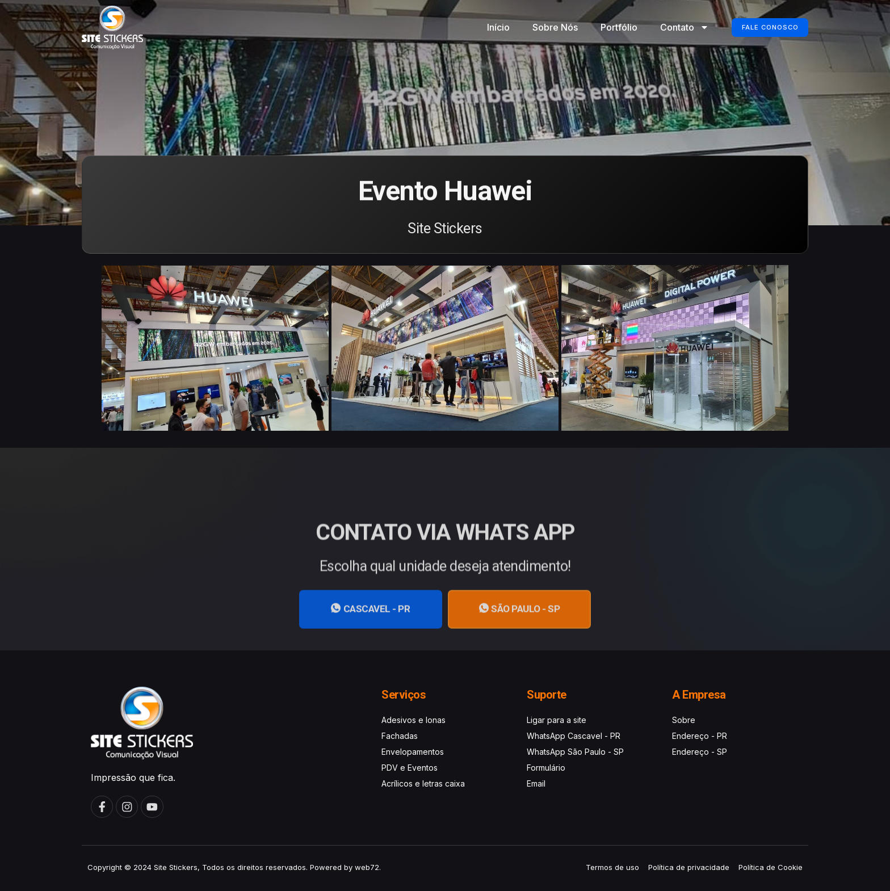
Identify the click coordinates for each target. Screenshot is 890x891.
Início (486, 27)
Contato (672, 27)
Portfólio (606, 27)
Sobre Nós (542, 27)
